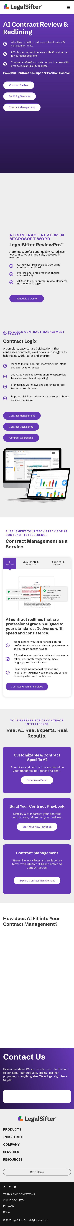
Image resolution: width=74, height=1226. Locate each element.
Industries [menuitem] (13, 1137)
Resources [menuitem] (12, 1159)
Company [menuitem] (11, 1144)
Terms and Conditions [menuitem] (19, 1194)
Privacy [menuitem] (8, 1206)
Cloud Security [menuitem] (13, 1200)
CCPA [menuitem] (6, 1212)
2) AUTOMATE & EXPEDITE (31, 563)
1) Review (10, 563)
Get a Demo (37, 1172)
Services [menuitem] (11, 1152)
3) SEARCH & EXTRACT (58, 563)
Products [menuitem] (12, 1129)
